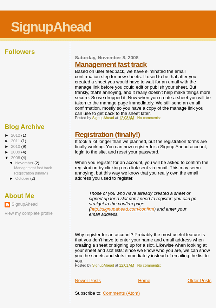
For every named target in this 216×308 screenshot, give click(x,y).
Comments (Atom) (121, 293)
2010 (16, 146)
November (24, 163)
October (23, 178)
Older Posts (199, 280)
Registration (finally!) (107, 134)
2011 (16, 140)
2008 (16, 157)
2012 (16, 135)
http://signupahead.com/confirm (122, 209)
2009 (16, 152)
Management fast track (110, 64)
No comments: (149, 118)
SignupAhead (51, 26)
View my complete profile (29, 213)
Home (144, 280)
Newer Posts (88, 280)
